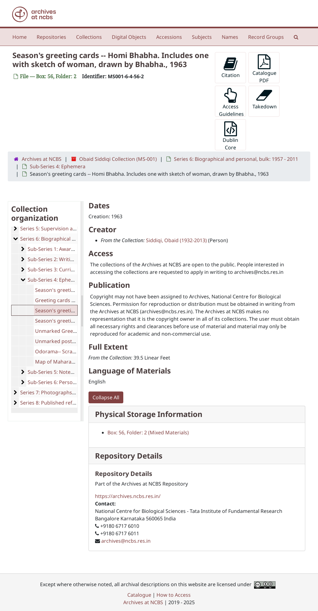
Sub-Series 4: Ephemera (57, 166)
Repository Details (128, 455)
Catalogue (139, 594)
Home (19, 37)
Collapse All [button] (106, 397)
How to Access (174, 594)
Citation (230, 68)
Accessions (169, 37)
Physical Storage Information (148, 414)
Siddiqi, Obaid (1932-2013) (176, 240)
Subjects (202, 37)
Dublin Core (230, 135)
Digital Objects (129, 37)
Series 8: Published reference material (64, 402)
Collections (89, 37)
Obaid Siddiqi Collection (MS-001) (118, 159)
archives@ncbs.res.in (126, 540)
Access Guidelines (231, 102)
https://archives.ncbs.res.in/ (128, 496)
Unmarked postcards (60, 341)
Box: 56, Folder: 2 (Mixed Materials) (148, 432)
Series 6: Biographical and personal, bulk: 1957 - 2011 (236, 159)
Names (230, 37)
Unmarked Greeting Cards (66, 331)
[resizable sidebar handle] (82, 311)
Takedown (264, 99)
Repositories (51, 37)
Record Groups (266, 37)
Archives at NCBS (41, 159)
